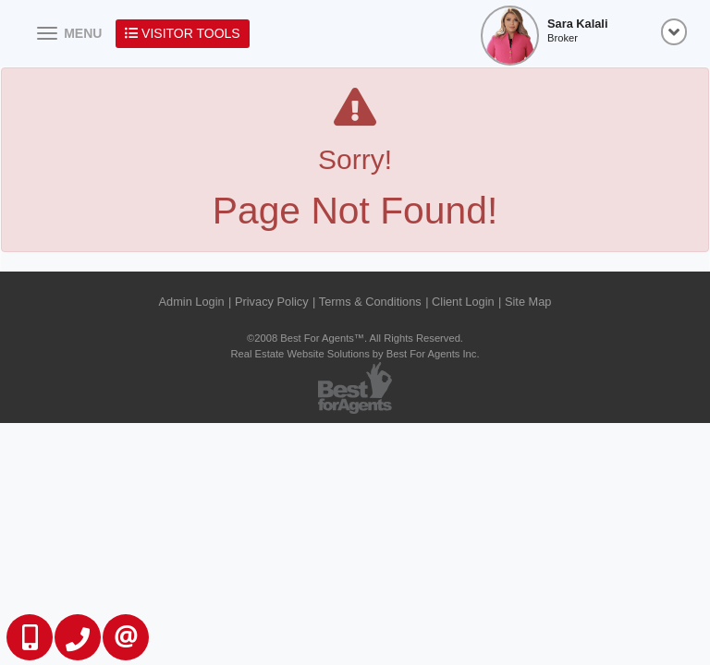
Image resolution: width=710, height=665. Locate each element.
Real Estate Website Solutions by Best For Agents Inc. (354, 353)
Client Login (463, 301)
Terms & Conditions (370, 301)
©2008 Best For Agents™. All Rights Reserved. (355, 338)
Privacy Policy (272, 301)
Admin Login (192, 301)
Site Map (528, 301)
